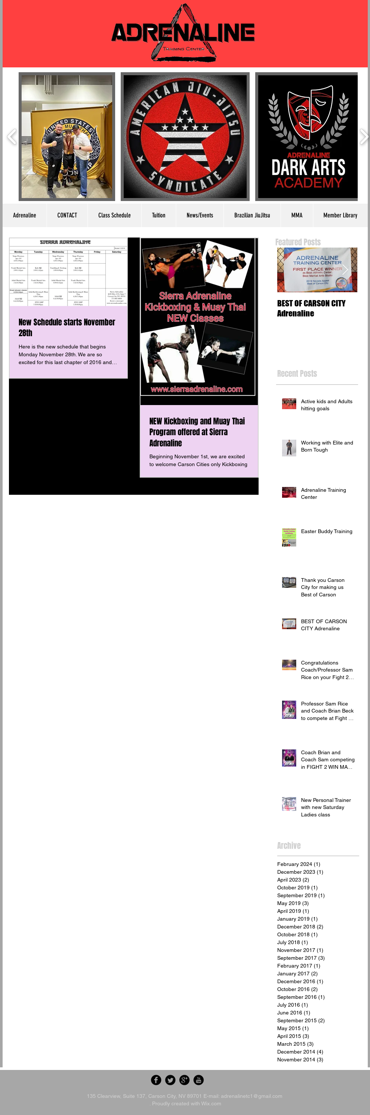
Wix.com (211, 1103)
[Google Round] (184, 1080)
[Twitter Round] (170, 1080)
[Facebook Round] (156, 1080)
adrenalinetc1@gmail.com (251, 1096)
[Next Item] (345, 270)
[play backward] (12, 136)
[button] (67, 136)
